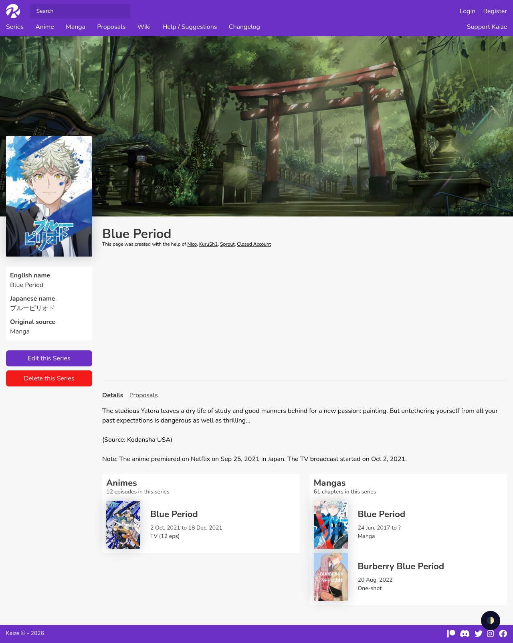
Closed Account (254, 244)
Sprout (227, 244)
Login (468, 11)
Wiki (144, 26)
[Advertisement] (304, 314)
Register (495, 11)
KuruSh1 (208, 244)
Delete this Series (49, 378)
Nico (192, 244)
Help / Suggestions (189, 26)
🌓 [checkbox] (491, 620)
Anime (44, 26)
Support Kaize (487, 26)
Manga (75, 26)
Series (15, 26)
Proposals (111, 26)
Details (112, 395)
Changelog (244, 26)
